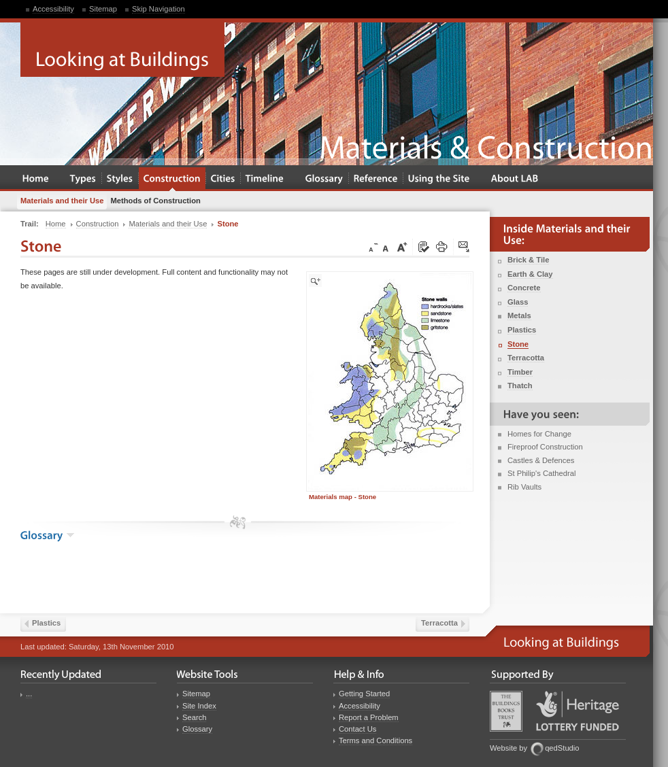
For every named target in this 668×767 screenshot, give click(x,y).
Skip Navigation (158, 9)
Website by (508, 748)
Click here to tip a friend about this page (464, 247)
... (29, 693)
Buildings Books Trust (506, 711)
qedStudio (562, 748)
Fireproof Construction (545, 447)
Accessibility (53, 9)
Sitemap (103, 9)
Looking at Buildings (122, 49)
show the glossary (70, 535)
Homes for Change (539, 434)
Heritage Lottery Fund (577, 711)
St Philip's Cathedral (541, 473)
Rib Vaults (524, 487)
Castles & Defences (540, 460)
